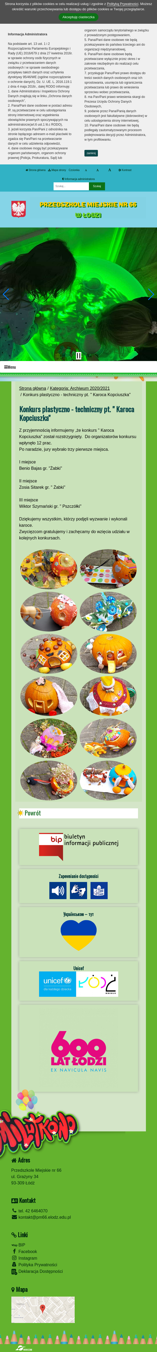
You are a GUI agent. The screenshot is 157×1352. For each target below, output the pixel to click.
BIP (18, 1245)
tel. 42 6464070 (29, 1211)
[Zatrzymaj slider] (78, 355)
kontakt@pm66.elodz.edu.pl (41, 1217)
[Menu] (78, 367)
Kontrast (124, 170)
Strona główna (36, 170)
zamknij (91, 153)
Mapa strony (57, 170)
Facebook (24, 1251)
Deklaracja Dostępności (37, 1272)
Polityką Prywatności (122, 4)
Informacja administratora (78, 179)
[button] (6, 294)
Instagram (24, 1257)
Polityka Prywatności (34, 1264)
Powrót (33, 812)
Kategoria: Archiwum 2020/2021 (80, 388)
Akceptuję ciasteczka (78, 17)
